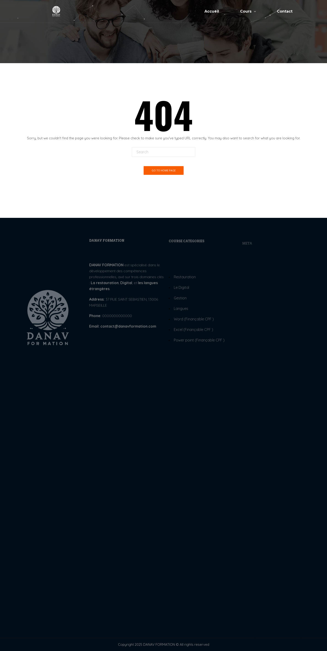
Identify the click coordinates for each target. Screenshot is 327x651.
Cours (248, 11)
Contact (284, 11)
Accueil (211, 11)
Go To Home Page (164, 170)
